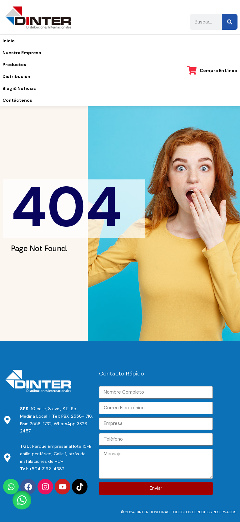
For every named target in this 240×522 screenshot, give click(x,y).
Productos (14, 64)
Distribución (16, 76)
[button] (21, 500)
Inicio (8, 41)
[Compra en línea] (192, 70)
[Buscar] (230, 22)
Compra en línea (218, 70)
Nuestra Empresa (21, 52)
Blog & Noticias (19, 88)
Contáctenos (17, 100)
